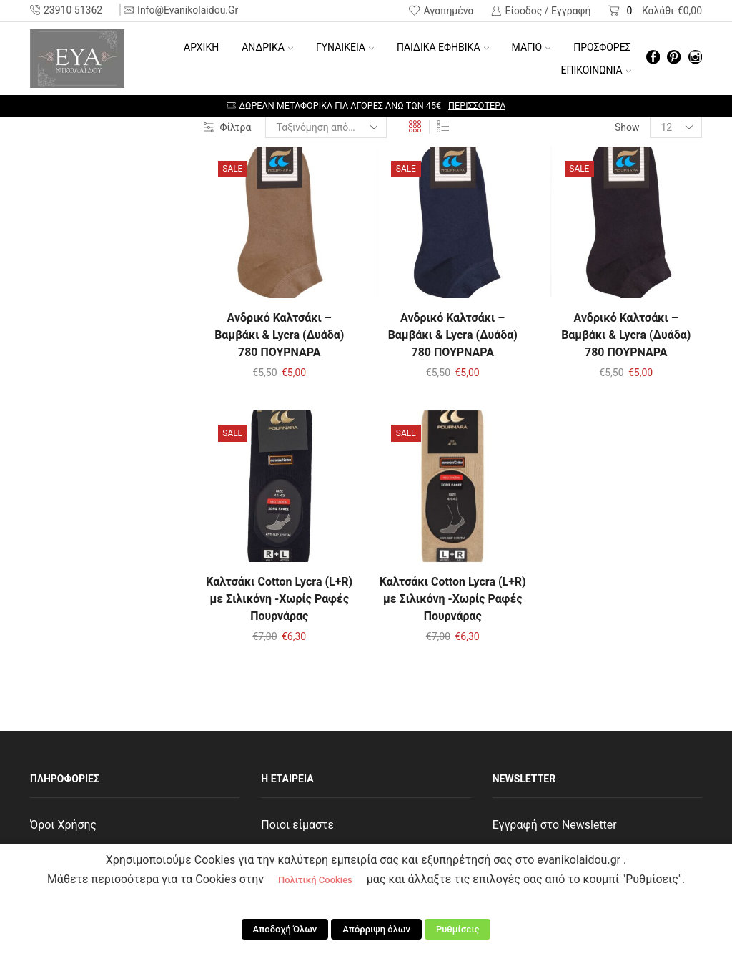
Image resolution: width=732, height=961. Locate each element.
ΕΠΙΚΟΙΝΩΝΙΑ (596, 70)
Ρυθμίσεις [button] (458, 929)
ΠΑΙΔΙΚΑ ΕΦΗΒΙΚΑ (443, 47)
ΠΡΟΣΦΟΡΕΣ (601, 47)
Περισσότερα (476, 105)
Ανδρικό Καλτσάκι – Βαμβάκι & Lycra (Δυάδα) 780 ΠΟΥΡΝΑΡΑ (279, 335)
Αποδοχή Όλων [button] (285, 929)
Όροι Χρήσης (63, 825)
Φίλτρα (228, 127)
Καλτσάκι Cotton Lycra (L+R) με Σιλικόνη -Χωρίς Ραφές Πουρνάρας (279, 599)
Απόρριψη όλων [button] (376, 929)
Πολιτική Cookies (315, 879)
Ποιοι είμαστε (297, 825)
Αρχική (201, 47)
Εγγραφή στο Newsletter (555, 825)
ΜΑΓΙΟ (531, 47)
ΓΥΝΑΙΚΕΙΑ (345, 47)
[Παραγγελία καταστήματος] (326, 127)
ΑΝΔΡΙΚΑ (267, 47)
